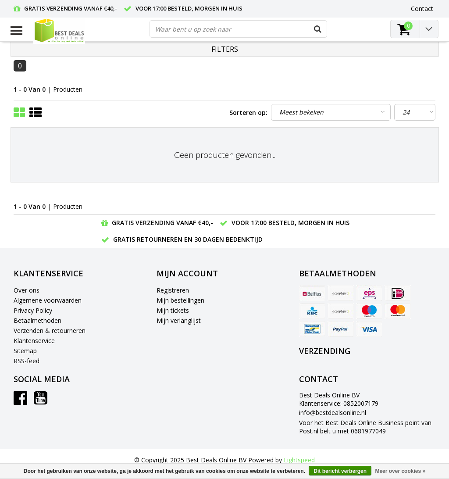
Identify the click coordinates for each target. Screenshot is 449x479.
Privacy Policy (33, 310)
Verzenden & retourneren (50, 330)
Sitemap (25, 351)
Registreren (173, 290)
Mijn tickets (173, 310)
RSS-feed (26, 361)
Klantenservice (34, 340)
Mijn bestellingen (180, 300)
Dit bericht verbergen (340, 471)
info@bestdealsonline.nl (332, 412)
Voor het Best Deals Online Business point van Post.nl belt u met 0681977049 (365, 426)
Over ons (26, 290)
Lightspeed (299, 460)
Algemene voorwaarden (48, 300)
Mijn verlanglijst (179, 320)
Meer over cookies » (400, 471)
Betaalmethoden (37, 320)
